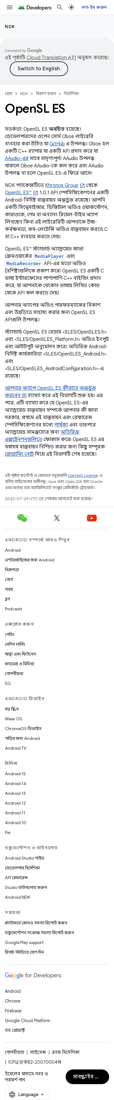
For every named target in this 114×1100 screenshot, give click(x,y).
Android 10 (15, 822)
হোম (8, 93)
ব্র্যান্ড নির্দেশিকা (65, 1052)
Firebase (13, 1011)
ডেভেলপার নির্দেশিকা (22, 868)
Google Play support (24, 942)
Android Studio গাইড (24, 858)
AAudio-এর (17, 158)
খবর (9, 589)
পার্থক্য (61, 425)
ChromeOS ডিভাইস (23, 728)
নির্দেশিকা (71, 93)
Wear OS (13, 719)
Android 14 (15, 783)
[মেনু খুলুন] (10, 7)
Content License (83, 475)
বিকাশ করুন (46, 93)
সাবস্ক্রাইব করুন (89, 1077)
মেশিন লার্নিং (15, 644)
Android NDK (17, 897)
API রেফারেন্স (16, 877)
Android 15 (15, 774)
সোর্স (9, 579)
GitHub (57, 144)
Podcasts (13, 609)
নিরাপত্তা (12, 569)
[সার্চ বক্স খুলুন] (60, 7)
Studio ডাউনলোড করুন (26, 887)
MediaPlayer (49, 256)
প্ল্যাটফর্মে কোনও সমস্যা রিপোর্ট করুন (36, 923)
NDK (10, 26)
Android (13, 550)
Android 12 (15, 803)
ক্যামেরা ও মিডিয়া (19, 664)
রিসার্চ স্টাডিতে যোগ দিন (24, 952)
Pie (7, 832)
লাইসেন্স (38, 1052)
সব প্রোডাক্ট (15, 1030)
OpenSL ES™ (18, 193)
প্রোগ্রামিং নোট (19, 454)
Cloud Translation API (51, 58)
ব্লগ (7, 599)
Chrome (12, 1001)
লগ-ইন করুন (94, 7)
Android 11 (15, 813)
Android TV (15, 748)
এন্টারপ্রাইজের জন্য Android (29, 560)
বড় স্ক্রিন (12, 709)
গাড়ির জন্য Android (22, 738)
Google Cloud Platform (27, 1020)
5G (8, 683)
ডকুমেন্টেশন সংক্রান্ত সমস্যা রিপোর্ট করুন (39, 932)
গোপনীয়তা (14, 673)
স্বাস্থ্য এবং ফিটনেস (20, 654)
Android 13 (15, 793)
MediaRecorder (23, 263)
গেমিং (9, 634)
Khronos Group (61, 185)
